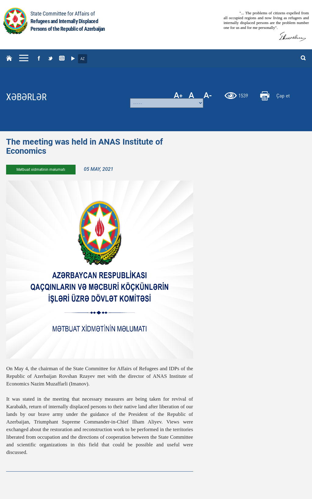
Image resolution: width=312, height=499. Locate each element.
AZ (82, 58)
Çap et (283, 95)
